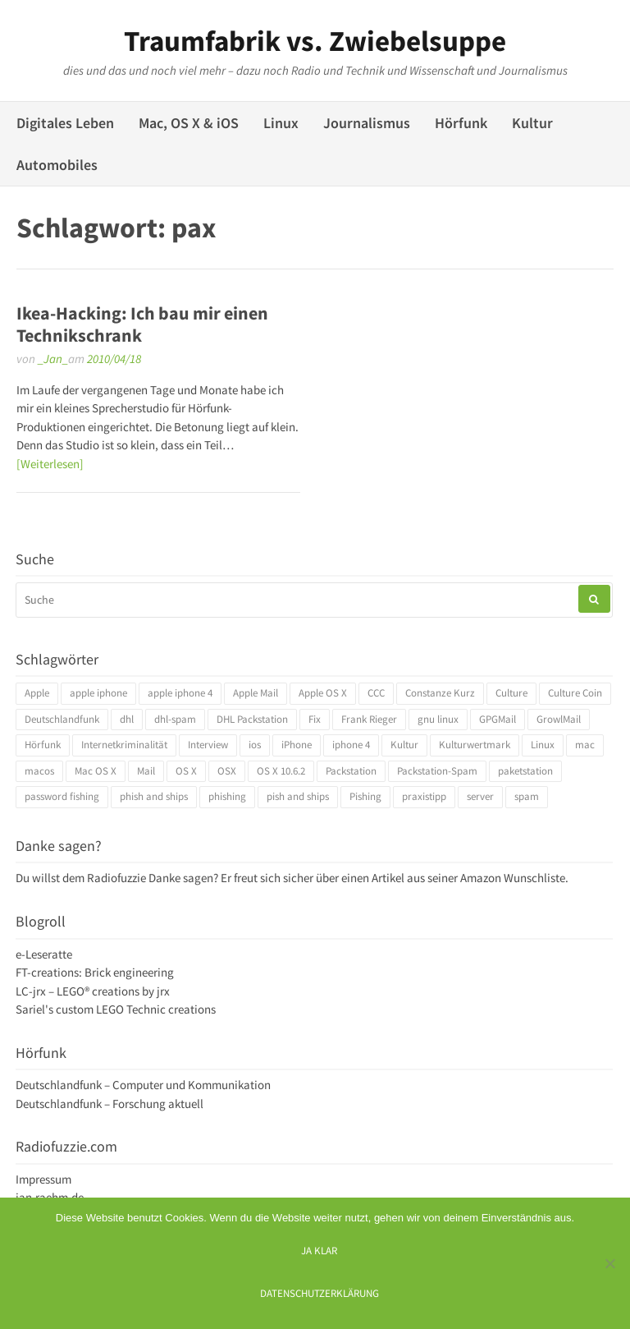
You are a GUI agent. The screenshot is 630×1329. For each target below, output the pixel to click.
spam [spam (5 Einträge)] (526, 796)
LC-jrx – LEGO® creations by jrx (93, 991)
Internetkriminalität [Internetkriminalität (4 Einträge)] (124, 745)
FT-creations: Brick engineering (95, 972)
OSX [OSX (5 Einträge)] (226, 771)
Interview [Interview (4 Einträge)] (208, 745)
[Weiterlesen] (50, 463)
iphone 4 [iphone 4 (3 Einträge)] (351, 745)
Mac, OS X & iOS (189, 122)
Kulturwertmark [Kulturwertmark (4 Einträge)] (474, 745)
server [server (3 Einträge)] (480, 796)
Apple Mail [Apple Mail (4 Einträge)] (255, 693)
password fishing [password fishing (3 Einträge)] (62, 796)
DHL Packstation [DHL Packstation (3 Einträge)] (252, 719)
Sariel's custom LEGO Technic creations (116, 1009)
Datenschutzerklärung (319, 1292)
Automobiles (57, 164)
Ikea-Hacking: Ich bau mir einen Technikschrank (142, 323)
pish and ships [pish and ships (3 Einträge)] (298, 796)
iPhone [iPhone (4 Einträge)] (296, 745)
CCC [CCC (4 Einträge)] (376, 693)
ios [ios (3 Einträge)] (255, 745)
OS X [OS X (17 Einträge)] (186, 771)
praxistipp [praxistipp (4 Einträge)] (424, 796)
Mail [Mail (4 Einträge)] (146, 771)
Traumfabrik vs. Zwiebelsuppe (315, 41)
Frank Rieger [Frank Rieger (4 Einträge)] (369, 719)
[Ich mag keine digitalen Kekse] (609, 1263)
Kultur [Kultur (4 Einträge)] (404, 745)
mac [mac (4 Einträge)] (585, 745)
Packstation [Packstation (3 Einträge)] (351, 771)
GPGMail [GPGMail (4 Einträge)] (497, 719)
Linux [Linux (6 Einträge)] (543, 745)
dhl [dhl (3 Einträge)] (127, 719)
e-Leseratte (44, 954)
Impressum (43, 1179)
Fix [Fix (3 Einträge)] (314, 719)
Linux (281, 122)
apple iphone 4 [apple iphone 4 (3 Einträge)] (180, 693)
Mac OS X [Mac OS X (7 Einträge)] (95, 771)
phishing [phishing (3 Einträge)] (227, 796)
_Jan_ (53, 358)
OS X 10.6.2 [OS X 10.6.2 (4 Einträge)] (281, 771)
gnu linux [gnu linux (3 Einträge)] (438, 719)
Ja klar (319, 1250)
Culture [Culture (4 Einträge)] (511, 693)
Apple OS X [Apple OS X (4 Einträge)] (323, 693)
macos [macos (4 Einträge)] (39, 771)
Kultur (532, 122)
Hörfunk (461, 122)
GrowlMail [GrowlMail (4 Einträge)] (558, 719)
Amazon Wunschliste (512, 877)
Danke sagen (180, 877)
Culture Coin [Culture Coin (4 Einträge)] (575, 693)
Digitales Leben (65, 122)
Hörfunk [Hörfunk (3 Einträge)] (43, 745)
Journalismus (366, 122)
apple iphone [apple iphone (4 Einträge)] (98, 693)
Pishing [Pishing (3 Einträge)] (365, 796)
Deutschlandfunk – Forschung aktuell (109, 1103)
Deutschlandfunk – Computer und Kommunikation (143, 1084)
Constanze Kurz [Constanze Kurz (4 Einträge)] (440, 693)
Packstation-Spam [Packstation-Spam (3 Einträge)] (437, 771)
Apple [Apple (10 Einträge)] (37, 693)
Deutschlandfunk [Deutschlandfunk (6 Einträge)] (62, 719)
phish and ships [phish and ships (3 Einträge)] (154, 796)
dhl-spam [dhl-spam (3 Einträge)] (175, 719)
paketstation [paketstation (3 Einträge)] (525, 771)
